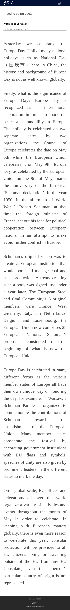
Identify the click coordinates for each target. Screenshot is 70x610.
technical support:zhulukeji (35, 607)
